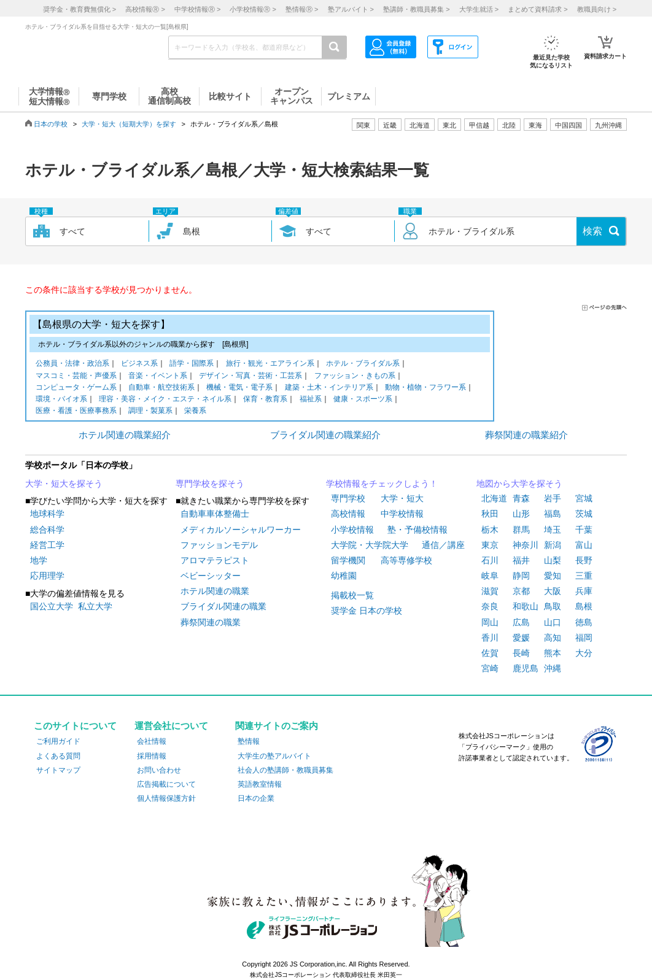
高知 (552, 637)
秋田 (490, 514)
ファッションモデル (219, 545)
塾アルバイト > (351, 9)
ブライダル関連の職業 (223, 606)
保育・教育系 (265, 400)
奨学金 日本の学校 (366, 610)
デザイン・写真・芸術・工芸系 (250, 376)
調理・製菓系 (150, 411)
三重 (583, 576)
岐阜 (490, 576)
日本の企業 (256, 798)
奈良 (490, 606)
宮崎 (490, 668)
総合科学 (47, 529)
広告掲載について (166, 784)
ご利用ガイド (58, 741)
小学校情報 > (253, 9)
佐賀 (490, 653)
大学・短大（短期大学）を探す (129, 124)
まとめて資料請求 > (537, 9)
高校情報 (348, 514)
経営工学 (47, 545)
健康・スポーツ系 (362, 400)
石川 (490, 560)
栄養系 (195, 411)
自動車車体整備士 (214, 514)
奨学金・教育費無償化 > (79, 9)
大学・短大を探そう (64, 483)
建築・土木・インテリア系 (329, 388)
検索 (592, 231)
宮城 (583, 498)
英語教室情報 (260, 784)
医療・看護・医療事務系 (76, 411)
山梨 (552, 560)
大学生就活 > (479, 9)
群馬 (521, 529)
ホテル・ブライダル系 (363, 364)
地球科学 (47, 514)
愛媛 (521, 637)
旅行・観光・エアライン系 (270, 364)
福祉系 (311, 400)
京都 (521, 591)
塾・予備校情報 (417, 529)
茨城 (583, 514)
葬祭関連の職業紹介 (526, 435)
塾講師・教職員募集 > (416, 9)
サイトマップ (58, 770)
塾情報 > (301, 9)
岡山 (490, 622)
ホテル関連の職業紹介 (125, 435)
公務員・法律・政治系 (72, 364)
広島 (521, 622)
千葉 (583, 529)
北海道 (419, 125)
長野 (583, 560)
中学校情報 (402, 514)
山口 (552, 622)
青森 (521, 498)
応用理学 (47, 576)
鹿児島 (525, 668)
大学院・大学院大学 (369, 545)
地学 (38, 560)
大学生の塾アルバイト (274, 756)
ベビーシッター (210, 576)
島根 (583, 606)
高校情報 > (145, 9)
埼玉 (552, 529)
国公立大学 (51, 606)
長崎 (521, 653)
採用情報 (151, 756)
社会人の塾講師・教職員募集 (285, 770)
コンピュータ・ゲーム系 (76, 388)
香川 (490, 637)
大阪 (552, 591)
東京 (490, 545)
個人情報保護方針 (166, 798)
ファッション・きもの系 (354, 376)
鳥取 (552, 606)
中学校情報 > (197, 9)
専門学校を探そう (210, 483)
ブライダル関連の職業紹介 (325, 435)
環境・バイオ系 (61, 400)
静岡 (521, 576)
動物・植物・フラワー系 (425, 388)
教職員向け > (596, 9)
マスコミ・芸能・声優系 (76, 376)
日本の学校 (51, 124)
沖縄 (552, 668)
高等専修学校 (406, 560)
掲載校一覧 (352, 595)
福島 (552, 514)
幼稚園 (344, 576)
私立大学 (95, 606)
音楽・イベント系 (157, 376)
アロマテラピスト (214, 560)
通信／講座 (443, 545)
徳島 (583, 622)
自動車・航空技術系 (161, 388)
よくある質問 (58, 756)
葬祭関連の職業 (210, 622)
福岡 (583, 637)
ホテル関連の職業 (214, 591)
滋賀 (490, 591)
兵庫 (583, 591)
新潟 (552, 545)
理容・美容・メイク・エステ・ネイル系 (165, 400)
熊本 (552, 653)
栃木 (490, 529)
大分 (583, 653)
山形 (521, 514)
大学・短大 (402, 498)
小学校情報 (352, 529)
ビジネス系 (139, 364)
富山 (583, 545)
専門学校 (348, 498)
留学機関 (348, 560)
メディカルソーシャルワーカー (240, 529)
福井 (521, 560)
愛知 (552, 576)
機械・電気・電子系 (239, 388)
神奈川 (525, 545)
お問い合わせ (159, 770)
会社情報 (151, 741)
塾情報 (249, 741)
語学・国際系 (191, 364)
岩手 (552, 498)
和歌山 (525, 606)
